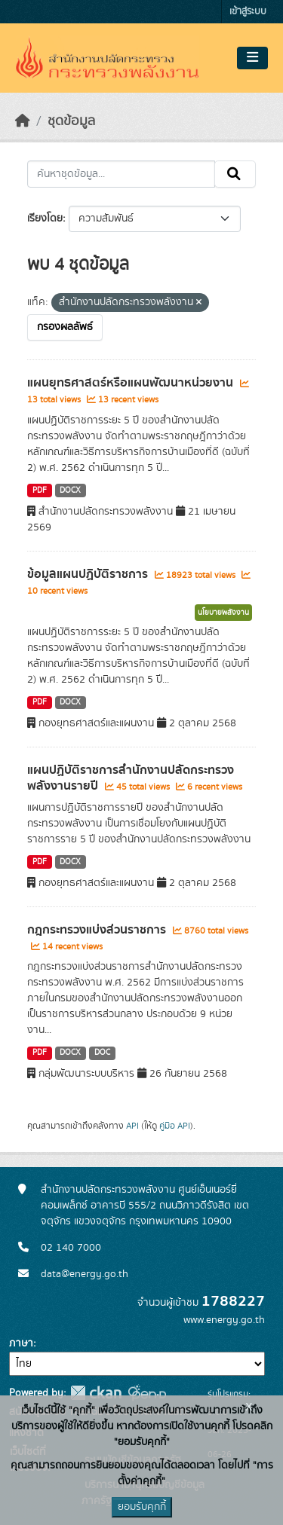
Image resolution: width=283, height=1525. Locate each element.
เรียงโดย (45, 218)
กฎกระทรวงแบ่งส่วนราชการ (98, 930)
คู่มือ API (174, 1125)
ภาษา (21, 1343)
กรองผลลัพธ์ (65, 327)
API (132, 1125)
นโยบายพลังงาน (223, 612)
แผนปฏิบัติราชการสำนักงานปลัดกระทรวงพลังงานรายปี (130, 778)
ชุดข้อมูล (71, 121)
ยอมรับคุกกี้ (142, 1506)
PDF (39, 490)
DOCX (70, 490)
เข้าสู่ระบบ (247, 12)
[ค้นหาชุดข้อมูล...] (121, 174)
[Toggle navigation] (252, 58)
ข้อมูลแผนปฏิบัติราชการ (89, 574)
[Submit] (235, 174)
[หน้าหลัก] (22, 121)
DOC (102, 1053)
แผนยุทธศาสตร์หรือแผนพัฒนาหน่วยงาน (131, 383)
